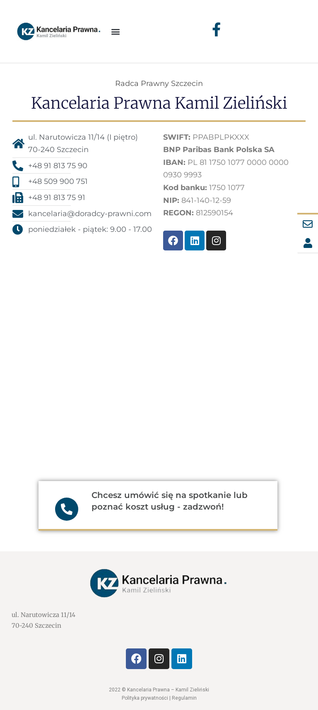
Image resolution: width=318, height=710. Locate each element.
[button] (116, 31)
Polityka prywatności (145, 698)
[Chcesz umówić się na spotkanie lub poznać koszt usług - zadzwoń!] (66, 509)
